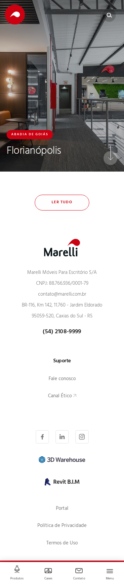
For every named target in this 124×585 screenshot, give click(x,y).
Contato (79, 579)
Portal (62, 509)
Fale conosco (62, 379)
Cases (48, 579)
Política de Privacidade (62, 526)
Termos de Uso (62, 543)
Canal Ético (60, 396)
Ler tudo (62, 202)
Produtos (16, 579)
